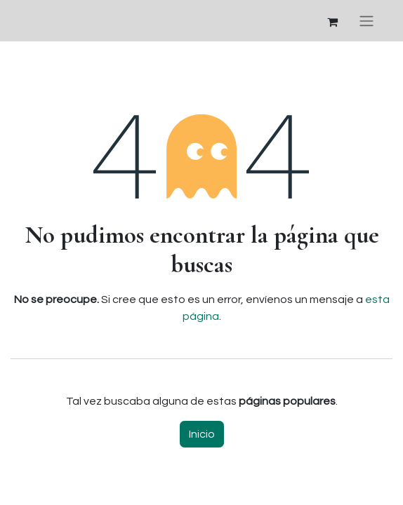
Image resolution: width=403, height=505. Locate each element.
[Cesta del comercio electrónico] (332, 21)
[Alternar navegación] (366, 21)
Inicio (202, 434)
